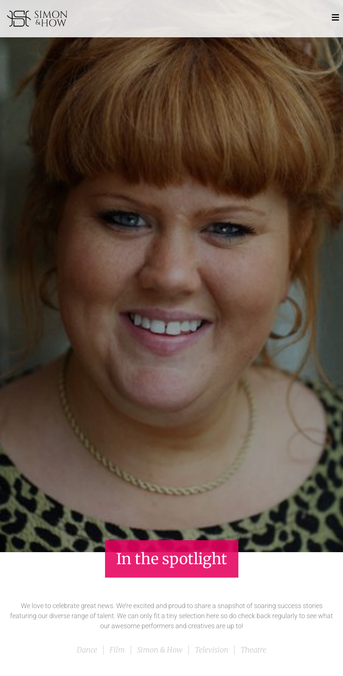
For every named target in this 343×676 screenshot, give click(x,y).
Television (211, 649)
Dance (87, 649)
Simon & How (159, 649)
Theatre (253, 649)
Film (117, 649)
